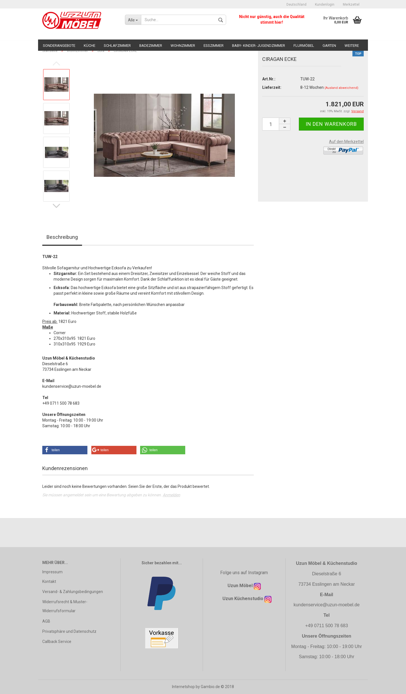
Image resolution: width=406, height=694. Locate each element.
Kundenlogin (324, 4)
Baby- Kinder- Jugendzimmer (258, 45)
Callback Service (56, 641)
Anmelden (171, 495)
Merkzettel (351, 4)
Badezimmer (150, 45)
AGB (46, 621)
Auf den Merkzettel (346, 141)
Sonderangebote (59, 45)
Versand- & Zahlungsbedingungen (72, 591)
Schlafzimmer (117, 45)
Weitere (352, 45)
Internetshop (183, 686)
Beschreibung (62, 237)
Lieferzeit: (271, 87)
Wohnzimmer (183, 45)
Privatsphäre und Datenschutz (69, 631)
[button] (64, 450)
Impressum (52, 572)
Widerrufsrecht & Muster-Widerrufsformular (64, 606)
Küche (89, 45)
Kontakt (49, 581)
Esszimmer (214, 45)
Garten (329, 45)
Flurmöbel (304, 45)
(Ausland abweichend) (341, 88)
